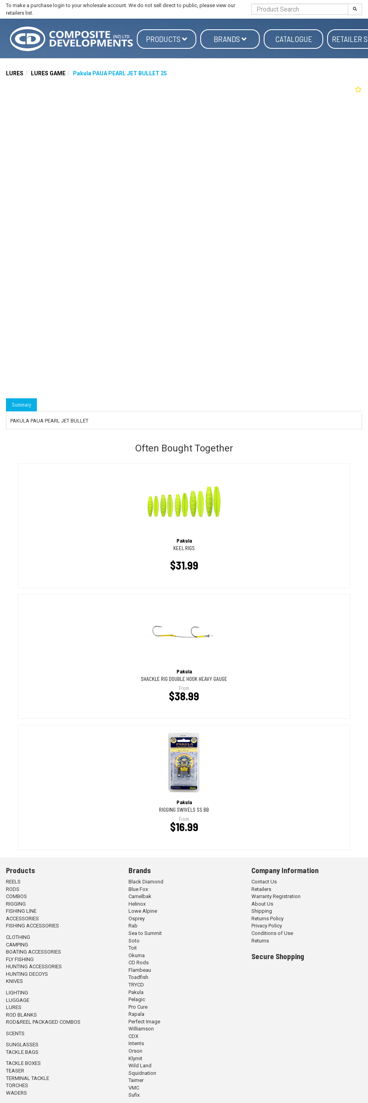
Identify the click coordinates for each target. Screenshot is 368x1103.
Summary (21, 404)
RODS (12, 889)
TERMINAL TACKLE (27, 1078)
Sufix (134, 1095)
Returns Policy (267, 918)
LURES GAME (48, 73)
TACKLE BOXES (23, 1063)
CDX (133, 1036)
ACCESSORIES (22, 918)
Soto (134, 941)
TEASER (15, 1071)
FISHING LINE (21, 911)
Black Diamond (145, 882)
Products (166, 39)
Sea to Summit (145, 933)
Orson (135, 1051)
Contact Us (264, 882)
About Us (262, 904)
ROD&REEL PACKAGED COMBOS (43, 1022)
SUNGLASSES (22, 1045)
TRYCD (136, 985)
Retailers (261, 889)
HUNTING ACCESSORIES (34, 966)
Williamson (141, 1029)
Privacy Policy (266, 926)
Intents (136, 1043)
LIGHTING (17, 993)
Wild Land (139, 1066)
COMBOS (16, 896)
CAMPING (17, 945)
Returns (260, 941)
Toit (132, 948)
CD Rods (138, 962)
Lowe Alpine (142, 911)
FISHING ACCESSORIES (32, 926)
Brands (230, 39)
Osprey (136, 918)
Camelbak (139, 896)
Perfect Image (144, 1022)
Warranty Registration (276, 896)
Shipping (261, 911)
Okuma (136, 955)
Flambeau (139, 970)
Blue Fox (138, 889)
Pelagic (136, 999)
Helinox (137, 904)
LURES (14, 73)
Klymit (135, 1058)
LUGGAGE (17, 1000)
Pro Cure (138, 1007)
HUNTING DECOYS (27, 974)
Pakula (136, 992)
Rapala (136, 1014)
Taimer (136, 1080)
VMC (133, 1088)
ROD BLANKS (21, 1015)
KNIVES (14, 981)
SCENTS (15, 1033)
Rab (133, 926)
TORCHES (17, 1085)
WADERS (16, 1093)
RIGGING (16, 904)
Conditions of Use (272, 933)
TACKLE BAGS (22, 1052)
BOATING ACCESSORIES (33, 952)
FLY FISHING (20, 959)
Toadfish (138, 977)
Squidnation (142, 1073)
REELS (13, 882)
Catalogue (293, 39)
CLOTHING (18, 937)
